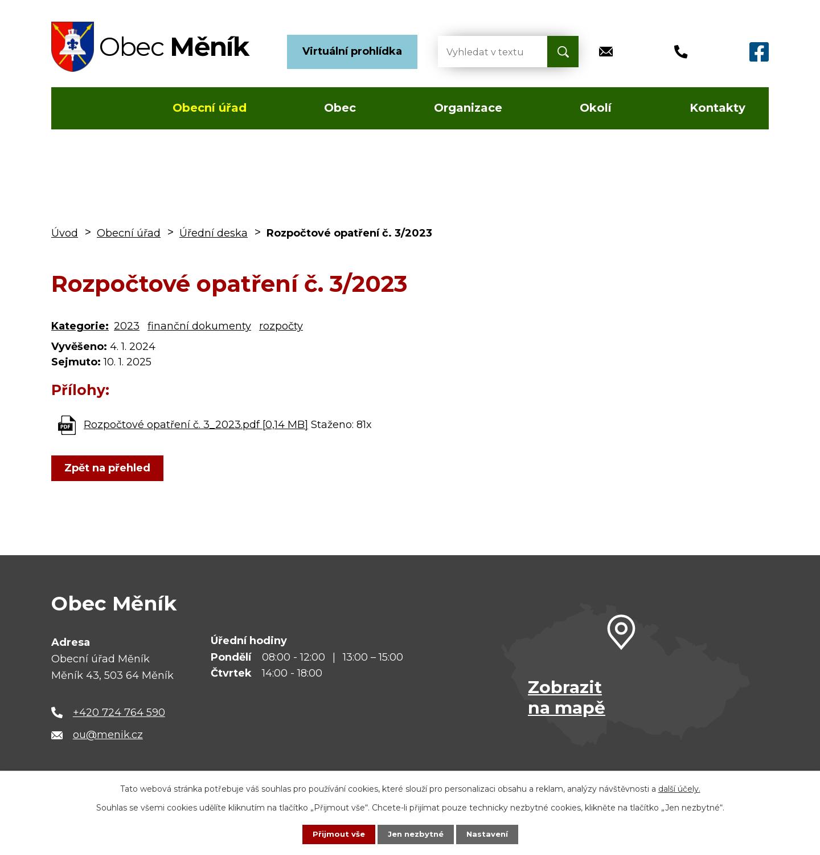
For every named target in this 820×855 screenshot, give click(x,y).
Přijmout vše (336, 834)
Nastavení (489, 834)
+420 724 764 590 (119, 712)
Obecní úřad (210, 108)
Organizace (468, 108)
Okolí (596, 108)
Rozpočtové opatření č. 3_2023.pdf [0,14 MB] (196, 424)
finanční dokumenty (199, 326)
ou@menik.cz (108, 734)
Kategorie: (80, 326)
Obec (340, 108)
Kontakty (717, 108)
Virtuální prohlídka (352, 51)
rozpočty (281, 326)
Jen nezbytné (415, 834)
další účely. (679, 788)
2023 (127, 326)
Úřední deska (213, 233)
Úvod (84, 108)
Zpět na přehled (110, 468)
